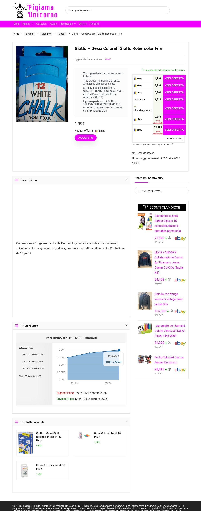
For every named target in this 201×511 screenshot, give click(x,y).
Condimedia (75, 506)
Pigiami (26, 23)
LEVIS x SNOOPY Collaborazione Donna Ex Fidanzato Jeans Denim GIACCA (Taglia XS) (169, 262)
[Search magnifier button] (165, 10)
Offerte (83, 23)
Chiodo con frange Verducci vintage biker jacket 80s (169, 299)
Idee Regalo (66, 23)
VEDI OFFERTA (174, 78)
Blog (16, 23)
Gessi (62, 33)
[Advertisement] (71, 214)
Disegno (46, 33)
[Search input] (115, 10)
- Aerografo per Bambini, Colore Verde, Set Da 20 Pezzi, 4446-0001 (170, 330)
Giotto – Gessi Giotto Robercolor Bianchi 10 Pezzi (48, 437)
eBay (138, 78)
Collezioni (41, 23)
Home (15, 33)
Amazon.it (139, 99)
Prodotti (94, 23)
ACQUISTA (85, 137)
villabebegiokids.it (143, 109)
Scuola (29, 33)
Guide (53, 23)
